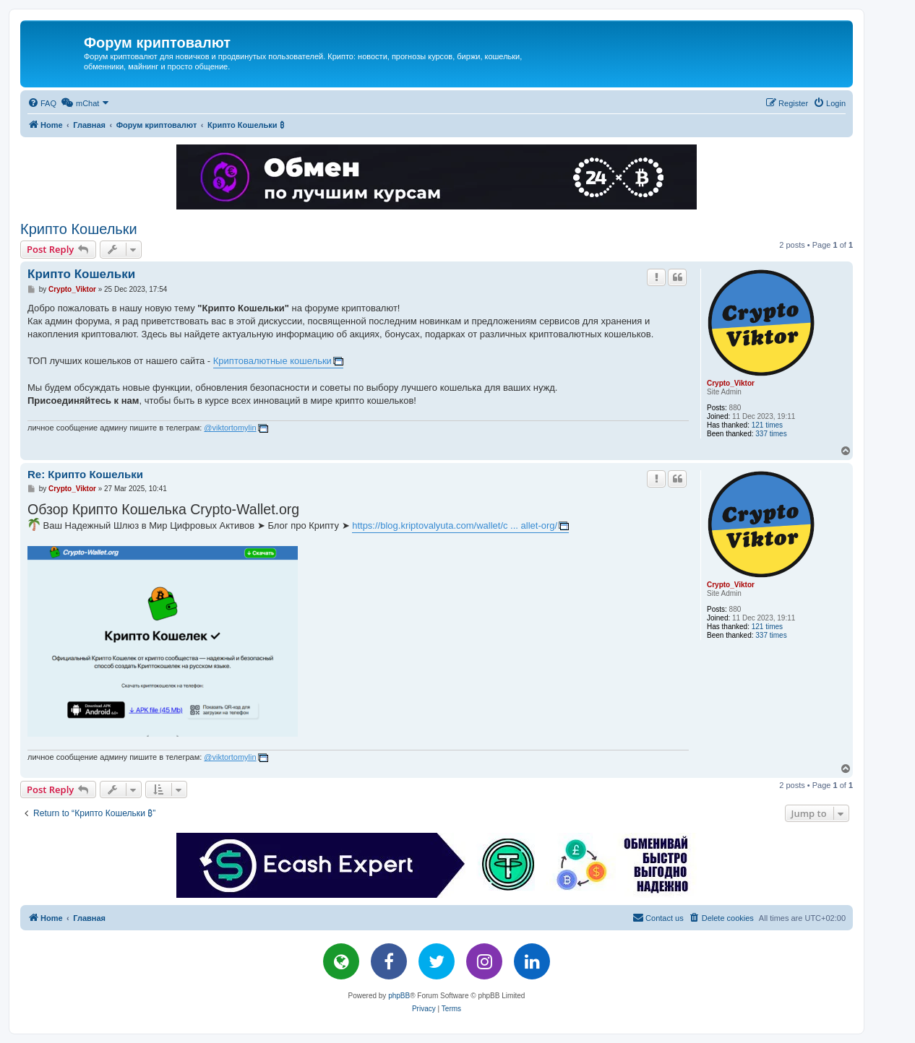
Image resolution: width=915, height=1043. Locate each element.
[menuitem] (41, 103)
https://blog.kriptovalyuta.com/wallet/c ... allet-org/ (454, 525)
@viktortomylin (230, 427)
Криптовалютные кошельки (272, 360)
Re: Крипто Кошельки (85, 474)
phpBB (399, 996)
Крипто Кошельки (78, 229)
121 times (767, 425)
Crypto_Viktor (731, 383)
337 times (770, 434)
